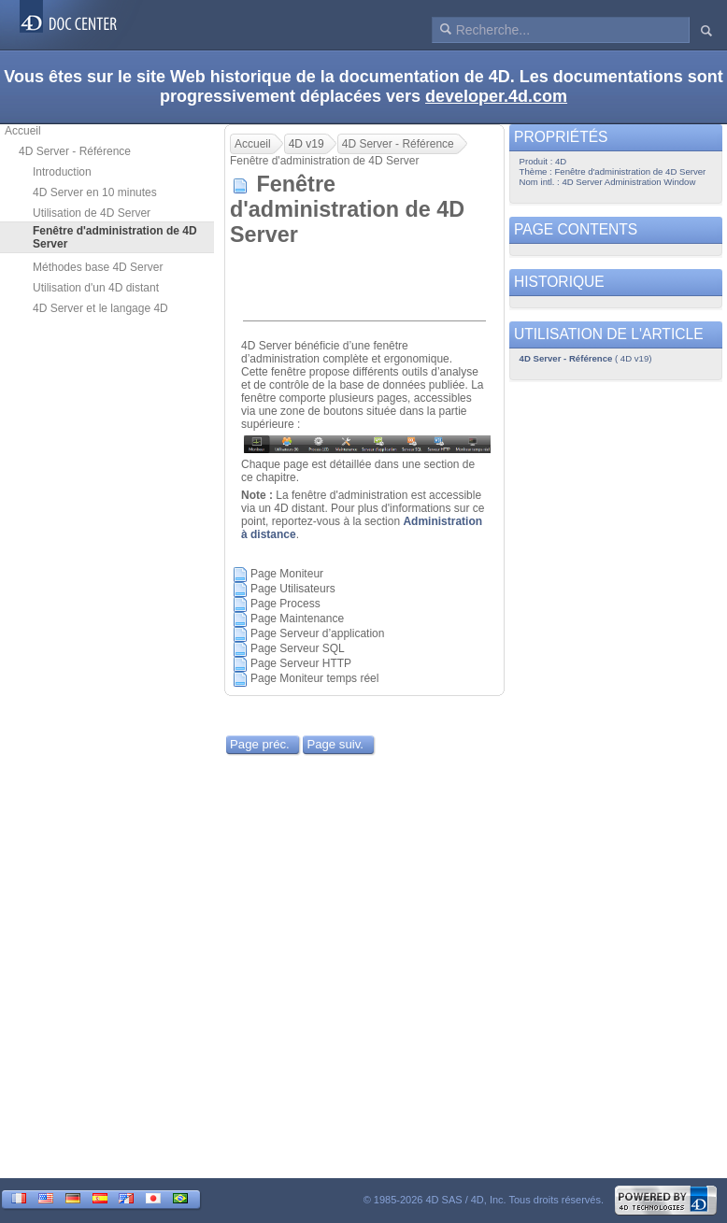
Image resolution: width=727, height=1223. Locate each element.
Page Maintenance (297, 618)
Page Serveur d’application (317, 633)
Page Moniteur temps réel (314, 678)
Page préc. (260, 744)
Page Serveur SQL (297, 648)
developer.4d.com (496, 96)
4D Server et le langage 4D (100, 308)
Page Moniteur (286, 573)
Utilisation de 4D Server (91, 213)
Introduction (62, 171)
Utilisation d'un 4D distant (96, 287)
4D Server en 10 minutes (95, 192)
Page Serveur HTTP (300, 663)
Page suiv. (335, 744)
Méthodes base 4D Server (98, 267)
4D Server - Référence (75, 151)
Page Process (285, 603)
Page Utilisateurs (292, 588)
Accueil (23, 130)
